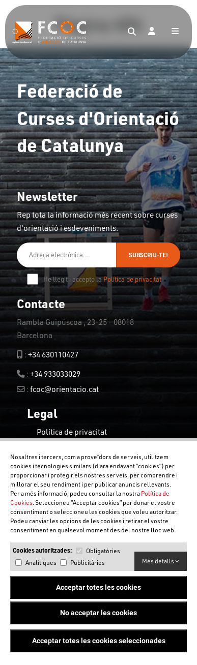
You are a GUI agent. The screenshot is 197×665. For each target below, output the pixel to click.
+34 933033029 (55, 374)
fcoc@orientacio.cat (64, 389)
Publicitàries (87, 562)
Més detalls (160, 561)
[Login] (151, 32)
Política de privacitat (132, 279)
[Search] (132, 32)
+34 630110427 (53, 354)
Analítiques (41, 562)
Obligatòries (103, 551)
